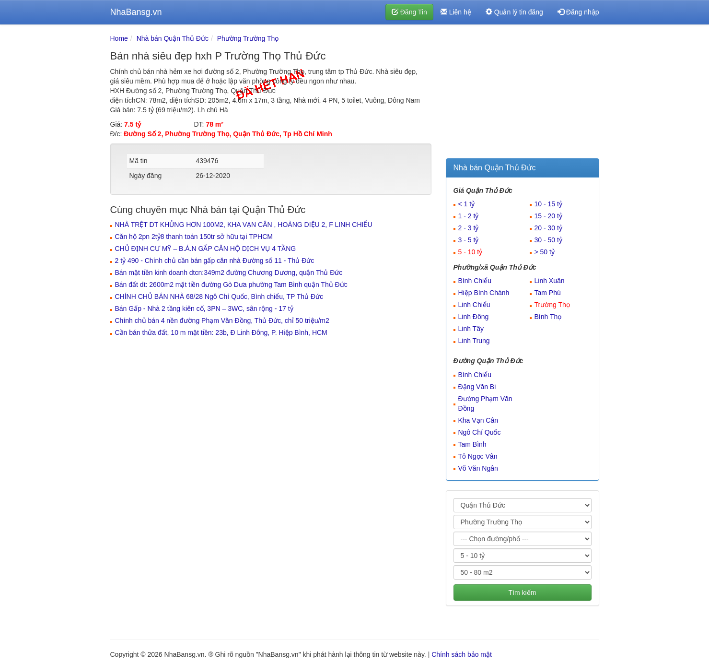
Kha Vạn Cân (478, 420)
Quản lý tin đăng (514, 12)
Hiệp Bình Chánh (484, 292)
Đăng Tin (409, 12)
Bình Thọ (548, 316)
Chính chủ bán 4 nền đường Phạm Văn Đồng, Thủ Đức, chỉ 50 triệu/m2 (222, 320)
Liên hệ (456, 12)
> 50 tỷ (545, 252)
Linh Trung (474, 340)
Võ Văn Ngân (478, 468)
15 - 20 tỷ (548, 216)
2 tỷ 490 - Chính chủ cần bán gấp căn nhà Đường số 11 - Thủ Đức (214, 260)
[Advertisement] (522, 94)
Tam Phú (548, 292)
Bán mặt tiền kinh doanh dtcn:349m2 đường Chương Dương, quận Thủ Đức (229, 272)
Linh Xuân (550, 281)
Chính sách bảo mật (461, 654)
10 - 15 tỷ (548, 204)
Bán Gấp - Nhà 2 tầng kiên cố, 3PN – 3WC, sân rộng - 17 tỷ (204, 308)
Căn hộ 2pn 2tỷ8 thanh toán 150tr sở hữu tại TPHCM (194, 236)
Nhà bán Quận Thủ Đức (173, 38)
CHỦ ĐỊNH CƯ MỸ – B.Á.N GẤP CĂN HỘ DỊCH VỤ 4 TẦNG (205, 248)
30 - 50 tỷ (548, 240)
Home (119, 38)
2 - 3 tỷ (468, 228)
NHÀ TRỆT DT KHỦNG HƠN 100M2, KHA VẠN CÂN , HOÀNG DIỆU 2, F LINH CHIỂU (243, 224)
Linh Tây (471, 328)
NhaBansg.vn (136, 12)
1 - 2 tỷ (468, 216)
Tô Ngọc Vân (478, 456)
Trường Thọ (552, 304)
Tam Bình (472, 444)
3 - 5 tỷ (468, 240)
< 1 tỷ (466, 204)
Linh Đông (473, 316)
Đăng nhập (578, 12)
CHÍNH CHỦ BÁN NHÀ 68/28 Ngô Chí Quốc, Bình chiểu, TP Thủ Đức (219, 296)
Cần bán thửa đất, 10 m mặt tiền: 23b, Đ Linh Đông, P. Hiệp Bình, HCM (221, 332)
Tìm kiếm (522, 592)
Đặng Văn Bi (477, 387)
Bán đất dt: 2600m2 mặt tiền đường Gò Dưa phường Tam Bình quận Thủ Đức (231, 284)
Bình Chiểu (474, 281)
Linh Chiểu (474, 304)
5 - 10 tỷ (470, 252)
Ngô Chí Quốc (479, 432)
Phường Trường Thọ (248, 38)
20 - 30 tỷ (548, 228)
